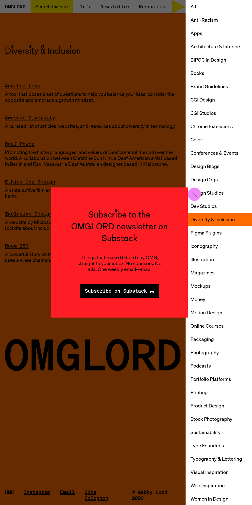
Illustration (202, 259)
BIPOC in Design (208, 59)
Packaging (202, 339)
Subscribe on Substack (119, 290)
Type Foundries (207, 445)
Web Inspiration (207, 485)
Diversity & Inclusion (212, 219)
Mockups (200, 286)
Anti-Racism (204, 20)
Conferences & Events (214, 153)
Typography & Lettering (216, 458)
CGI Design (202, 99)
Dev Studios (203, 206)
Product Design (207, 405)
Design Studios (207, 192)
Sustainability (205, 432)
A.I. (193, 6)
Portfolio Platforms (210, 379)
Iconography (204, 246)
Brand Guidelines (209, 86)
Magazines (202, 272)
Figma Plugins (206, 232)
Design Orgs (204, 179)
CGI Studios (203, 113)
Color (196, 139)
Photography (204, 352)
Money (197, 299)
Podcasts (200, 365)
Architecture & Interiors (215, 46)
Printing (199, 392)
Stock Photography (211, 419)
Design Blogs (205, 166)
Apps (196, 33)
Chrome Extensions (211, 126)
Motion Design (206, 312)
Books (197, 73)
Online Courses (207, 325)
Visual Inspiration (209, 472)
